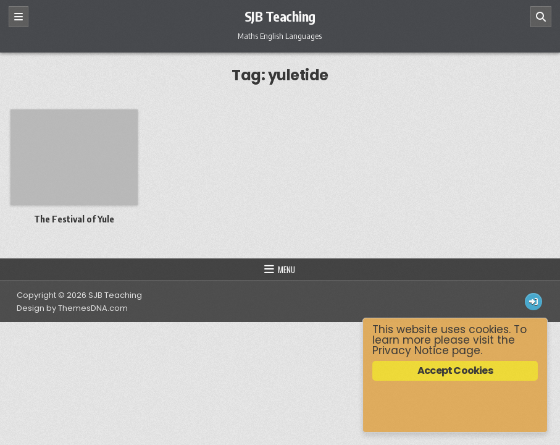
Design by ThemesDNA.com (72, 308)
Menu (286, 269)
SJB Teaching (280, 16)
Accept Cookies (455, 370)
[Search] (540, 16)
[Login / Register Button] (533, 301)
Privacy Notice (410, 350)
